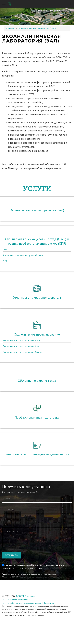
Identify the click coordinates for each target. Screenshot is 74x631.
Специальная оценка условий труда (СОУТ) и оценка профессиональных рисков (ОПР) (37, 191)
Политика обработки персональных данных (21, 603)
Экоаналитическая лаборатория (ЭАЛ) (37, 28)
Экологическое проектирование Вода (21, 287)
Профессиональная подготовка (37, 381)
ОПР (5, 211)
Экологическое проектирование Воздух (22, 293)
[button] (5, 16)
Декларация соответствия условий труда (23, 205)
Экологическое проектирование (37, 281)
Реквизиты (49, 603)
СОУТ (5, 199)
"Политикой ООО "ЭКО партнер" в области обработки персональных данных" (32, 577)
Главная (10, 28)
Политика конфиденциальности (16, 599)
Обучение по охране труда (37, 352)
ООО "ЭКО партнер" (25, 596)
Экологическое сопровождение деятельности (37, 418)
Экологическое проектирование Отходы (22, 298)
